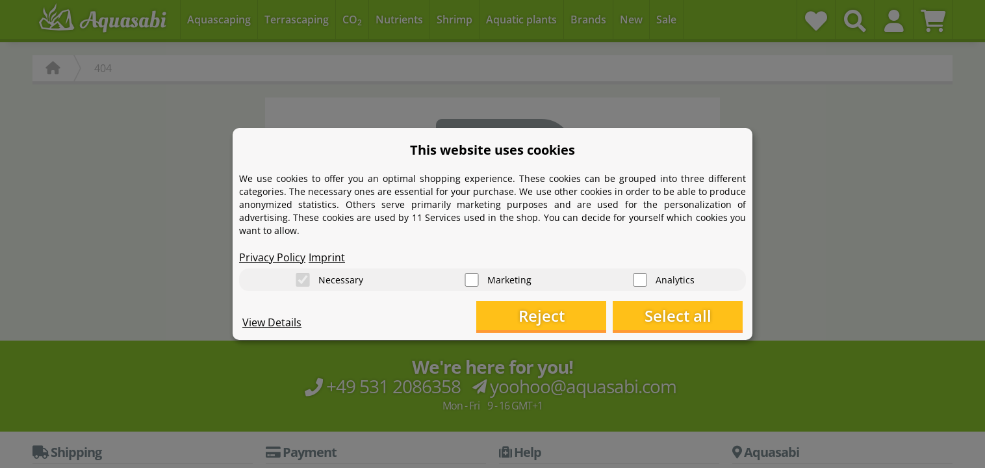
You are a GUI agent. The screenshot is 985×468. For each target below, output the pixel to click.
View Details (271, 322)
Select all (678, 315)
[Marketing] (471, 280)
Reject (541, 315)
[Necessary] (302, 280)
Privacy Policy (272, 257)
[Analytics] (640, 280)
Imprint (327, 257)
